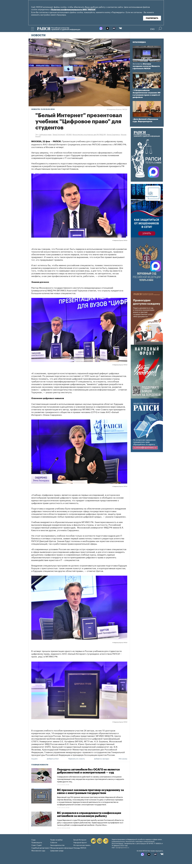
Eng (152, 29)
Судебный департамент (40, 847)
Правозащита (36, 842)
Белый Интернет (79, 839)
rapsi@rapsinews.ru (122, 847)
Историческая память (81, 845)
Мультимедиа (139, 42)
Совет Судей (36, 845)
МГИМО (69, 134)
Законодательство (57, 845)
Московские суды (38, 850)
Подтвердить (152, 18)
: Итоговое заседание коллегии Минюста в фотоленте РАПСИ (146, 66)
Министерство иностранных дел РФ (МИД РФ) (89, 134)
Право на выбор (56, 839)
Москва (123, 134)
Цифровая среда (56, 850)
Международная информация (61, 847)
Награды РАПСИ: (80, 847)
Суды (33, 839)
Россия (38, 136)
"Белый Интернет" (58, 134)
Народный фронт (80, 842)
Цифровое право (45, 134)
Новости (38, 35)
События (53, 842)
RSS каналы (123, 758)
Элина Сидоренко (113, 134)
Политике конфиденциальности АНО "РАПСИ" (73, 10)
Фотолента (137, 64)
